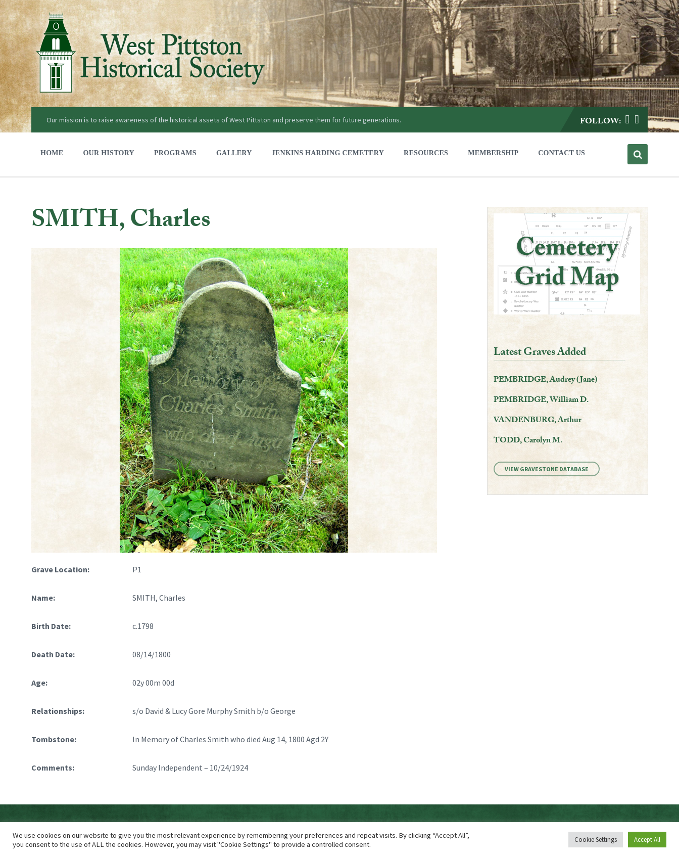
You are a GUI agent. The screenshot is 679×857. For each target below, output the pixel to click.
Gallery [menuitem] (234, 153)
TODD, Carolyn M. (528, 441)
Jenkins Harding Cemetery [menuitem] (328, 153)
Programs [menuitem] (175, 153)
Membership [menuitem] (493, 153)
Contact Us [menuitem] (561, 153)
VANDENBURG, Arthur (537, 421)
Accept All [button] (647, 839)
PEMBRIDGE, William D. (541, 401)
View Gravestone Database (547, 469)
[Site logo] (150, 95)
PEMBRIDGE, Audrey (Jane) (545, 380)
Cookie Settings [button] (595, 839)
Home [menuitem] (51, 153)
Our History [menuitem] (108, 153)
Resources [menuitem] (426, 153)
